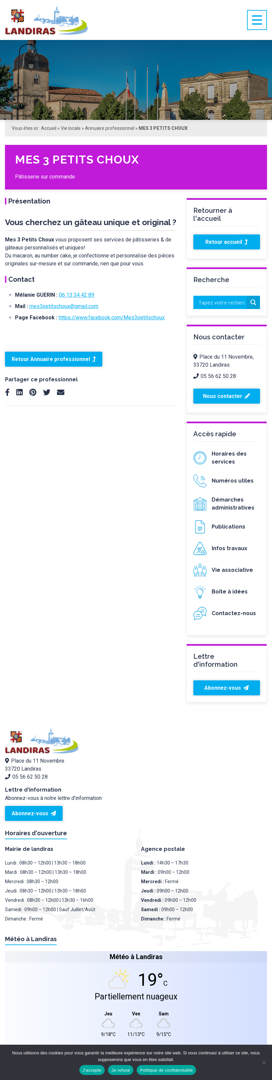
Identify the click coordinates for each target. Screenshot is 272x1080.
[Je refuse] (263, 1062)
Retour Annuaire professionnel (54, 359)
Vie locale (71, 128)
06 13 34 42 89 (76, 295)
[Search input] (221, 302)
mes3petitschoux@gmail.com (63, 306)
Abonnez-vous (226, 688)
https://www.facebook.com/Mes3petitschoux (112, 317)
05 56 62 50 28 (214, 376)
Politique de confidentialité (166, 1070)
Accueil (48, 128)
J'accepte (92, 1070)
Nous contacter (226, 396)
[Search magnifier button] (253, 302)
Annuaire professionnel (109, 128)
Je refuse (120, 1070)
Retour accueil (226, 242)
